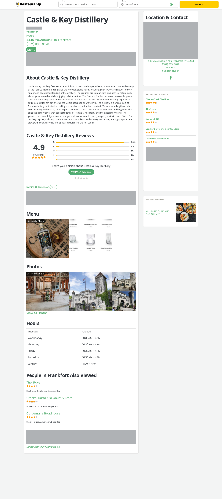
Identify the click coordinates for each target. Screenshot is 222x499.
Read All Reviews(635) (42, 187)
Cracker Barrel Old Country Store (49, 398)
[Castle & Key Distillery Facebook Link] (171, 78)
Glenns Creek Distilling (157, 99)
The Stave (33, 382)
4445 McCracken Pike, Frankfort (48, 40)
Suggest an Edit (170, 70)
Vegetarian (32, 31)
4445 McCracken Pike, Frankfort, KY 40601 (171, 61)
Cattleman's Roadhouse (43, 413)
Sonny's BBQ (152, 119)
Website (170, 67)
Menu (31, 50)
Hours (30, 36)
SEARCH (199, 4)
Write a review (81, 172)
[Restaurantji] (28, 4)
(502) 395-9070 (37, 44)
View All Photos (36, 313)
